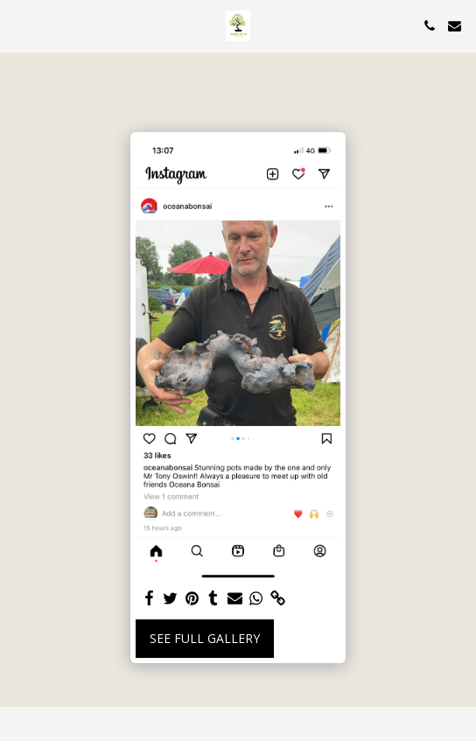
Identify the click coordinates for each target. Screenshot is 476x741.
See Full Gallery (205, 638)
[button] (19, 25)
